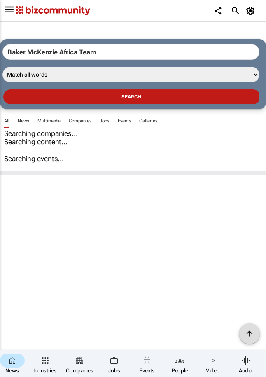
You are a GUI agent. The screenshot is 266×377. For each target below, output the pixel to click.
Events (124, 121)
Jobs (105, 121)
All (6, 121)
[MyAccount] (251, 11)
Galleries (148, 121)
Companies (80, 121)
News (24, 121)
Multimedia (49, 121)
